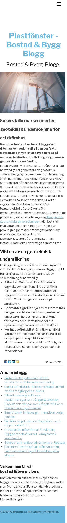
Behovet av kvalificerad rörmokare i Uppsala (34, 442)
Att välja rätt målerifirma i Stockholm (29, 429)
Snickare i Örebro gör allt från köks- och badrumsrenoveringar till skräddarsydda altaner (31, 451)
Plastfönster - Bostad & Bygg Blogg (33, 44)
